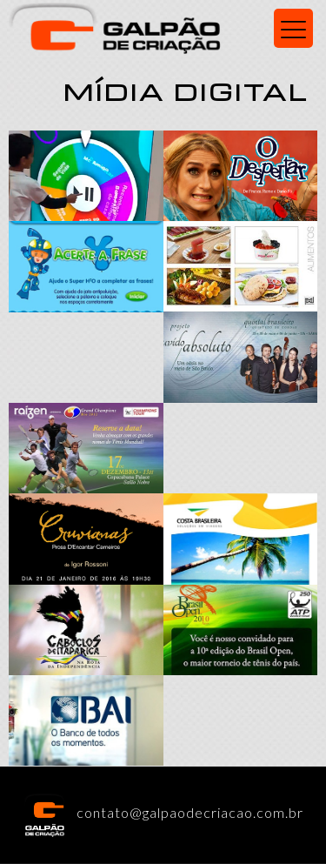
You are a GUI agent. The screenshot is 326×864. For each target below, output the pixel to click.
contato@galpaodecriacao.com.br (163, 812)
